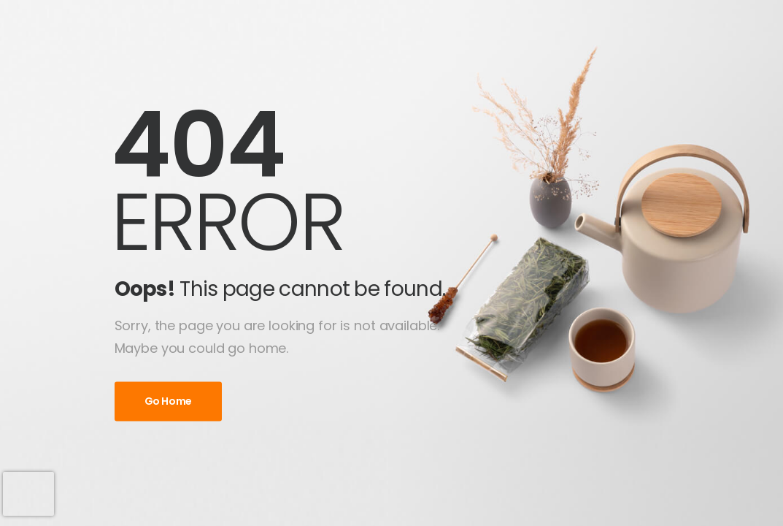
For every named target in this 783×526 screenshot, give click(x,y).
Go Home (168, 401)
